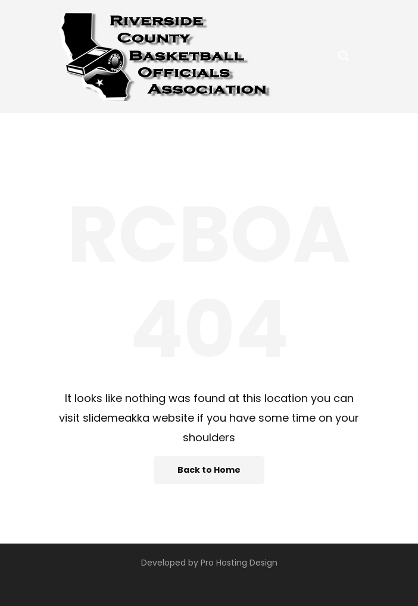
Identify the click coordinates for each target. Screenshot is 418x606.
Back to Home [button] (209, 470)
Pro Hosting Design (239, 563)
